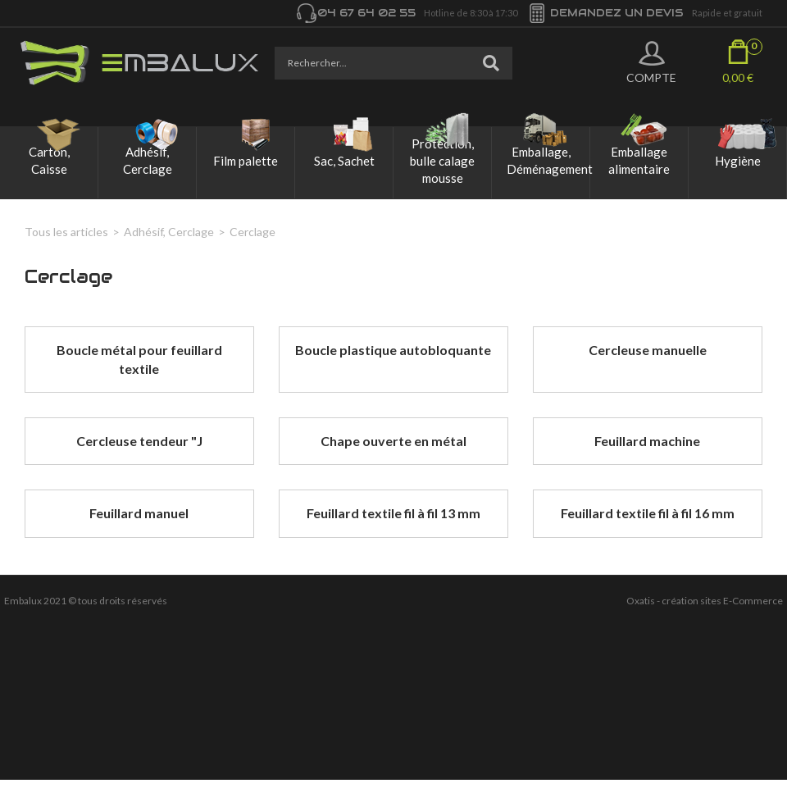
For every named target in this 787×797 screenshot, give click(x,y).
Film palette (245, 160)
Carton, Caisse (49, 160)
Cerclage (252, 232)
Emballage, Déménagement (548, 160)
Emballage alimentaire (639, 160)
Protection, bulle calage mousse (442, 160)
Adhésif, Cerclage (147, 160)
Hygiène (738, 160)
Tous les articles (66, 232)
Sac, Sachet (344, 160)
